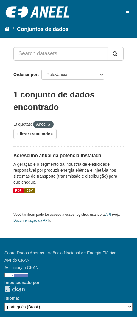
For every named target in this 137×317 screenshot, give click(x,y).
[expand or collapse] (127, 11)
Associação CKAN (21, 267)
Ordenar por (25, 74)
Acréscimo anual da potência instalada (57, 155)
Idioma (11, 298)
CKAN (14, 289)
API (108, 214)
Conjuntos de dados (42, 29)
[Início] (7, 29)
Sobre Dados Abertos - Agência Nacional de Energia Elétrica (60, 252)
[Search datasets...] (60, 54)
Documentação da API (31, 220)
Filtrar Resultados (35, 134)
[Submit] (116, 54)
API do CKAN (17, 260)
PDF (18, 191)
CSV (30, 191)
